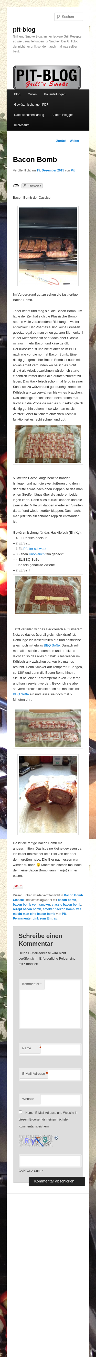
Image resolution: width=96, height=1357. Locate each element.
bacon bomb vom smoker (31, 904)
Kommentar (32, 984)
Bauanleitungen (54, 94)
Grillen (32, 94)
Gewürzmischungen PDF (31, 104)
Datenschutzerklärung (29, 115)
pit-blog (24, 29)
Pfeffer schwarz (34, 549)
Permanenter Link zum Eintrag (35, 918)
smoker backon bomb (58, 909)
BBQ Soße (52, 645)
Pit (72, 170)
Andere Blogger (62, 115)
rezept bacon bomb (27, 909)
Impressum (21, 125)
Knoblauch (37, 554)
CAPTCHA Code (30, 1171)
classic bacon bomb (66, 904)
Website (28, 1099)
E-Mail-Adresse (35, 1074)
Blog (17, 94)
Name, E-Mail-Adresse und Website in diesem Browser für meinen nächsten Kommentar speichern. (48, 1119)
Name (31, 1048)
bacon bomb (67, 900)
